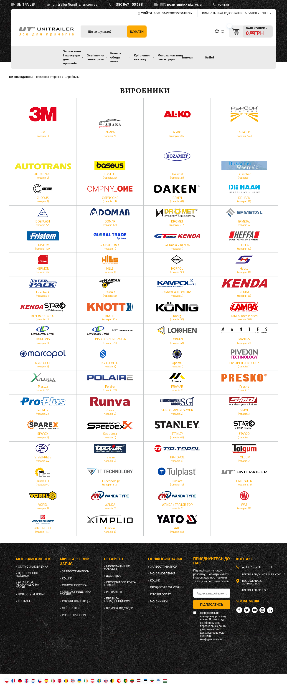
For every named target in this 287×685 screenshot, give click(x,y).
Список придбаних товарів (75, 593)
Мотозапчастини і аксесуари (170, 57)
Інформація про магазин (117, 567)
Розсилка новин (74, 615)
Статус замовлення (33, 566)
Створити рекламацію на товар (27, 585)
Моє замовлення (33, 559)
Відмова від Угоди (119, 608)
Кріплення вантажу (142, 57)
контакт (224, 4)
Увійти (147, 13)
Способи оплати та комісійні (120, 583)
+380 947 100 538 (128, 4)
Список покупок (74, 585)
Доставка (113, 575)
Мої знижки (71, 608)
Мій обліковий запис (74, 561)
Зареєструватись (177, 13)
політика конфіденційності (211, 637)
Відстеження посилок (27, 574)
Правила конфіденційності (117, 600)
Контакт (24, 601)
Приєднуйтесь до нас (211, 561)
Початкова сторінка (48, 76)
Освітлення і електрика (95, 57)
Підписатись (211, 604)
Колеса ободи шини (115, 57)
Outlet (209, 57)
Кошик (67, 578)
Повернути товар (31, 594)
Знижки (187, 57)
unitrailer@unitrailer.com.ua (75, 4)
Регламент (114, 592)
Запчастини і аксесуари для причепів (72, 57)
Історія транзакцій (76, 601)
